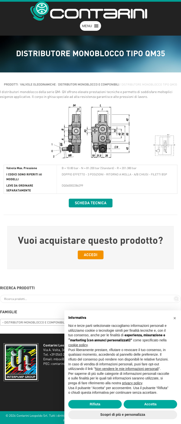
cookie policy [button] (77, 345)
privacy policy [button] (132, 383)
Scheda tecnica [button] (90, 203)
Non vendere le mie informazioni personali (126, 369)
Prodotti (11, 84)
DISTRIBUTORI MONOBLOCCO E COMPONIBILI (88, 84)
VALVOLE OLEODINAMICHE (38, 84)
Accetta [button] (150, 404)
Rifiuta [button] (95, 404)
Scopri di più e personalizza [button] (122, 414)
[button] (87, 26)
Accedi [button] (90, 255)
